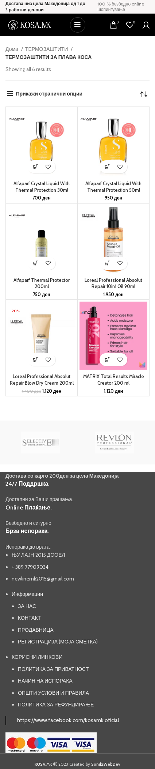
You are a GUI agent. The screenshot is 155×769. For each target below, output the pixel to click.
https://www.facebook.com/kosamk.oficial (68, 720)
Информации (27, 594)
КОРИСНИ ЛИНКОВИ (37, 657)
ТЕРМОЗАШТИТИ (47, 49)
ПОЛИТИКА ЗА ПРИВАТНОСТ (53, 669)
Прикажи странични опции (49, 93)
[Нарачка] (144, 93)
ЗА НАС (27, 606)
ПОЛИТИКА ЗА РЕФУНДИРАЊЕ (56, 704)
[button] (35, 166)
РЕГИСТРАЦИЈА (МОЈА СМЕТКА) (58, 641)
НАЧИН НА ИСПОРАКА (45, 680)
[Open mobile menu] (77, 25)
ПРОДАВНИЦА (36, 630)
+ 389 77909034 (30, 567)
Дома (12, 49)
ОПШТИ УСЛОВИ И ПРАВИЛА (53, 693)
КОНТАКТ (29, 618)
